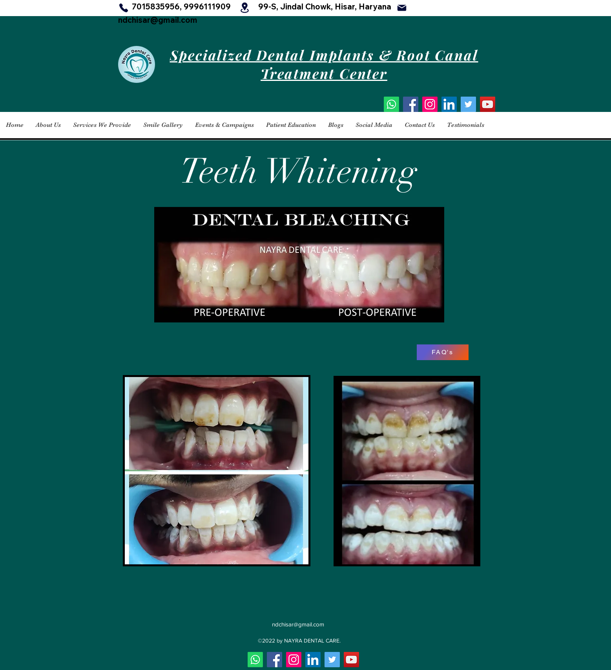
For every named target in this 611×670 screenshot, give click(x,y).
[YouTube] (487, 104)
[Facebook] (410, 104)
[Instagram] (430, 104)
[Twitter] (468, 104)
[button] (48, 125)
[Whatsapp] (391, 104)
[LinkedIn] (449, 104)
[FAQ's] (443, 352)
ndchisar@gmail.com (157, 20)
